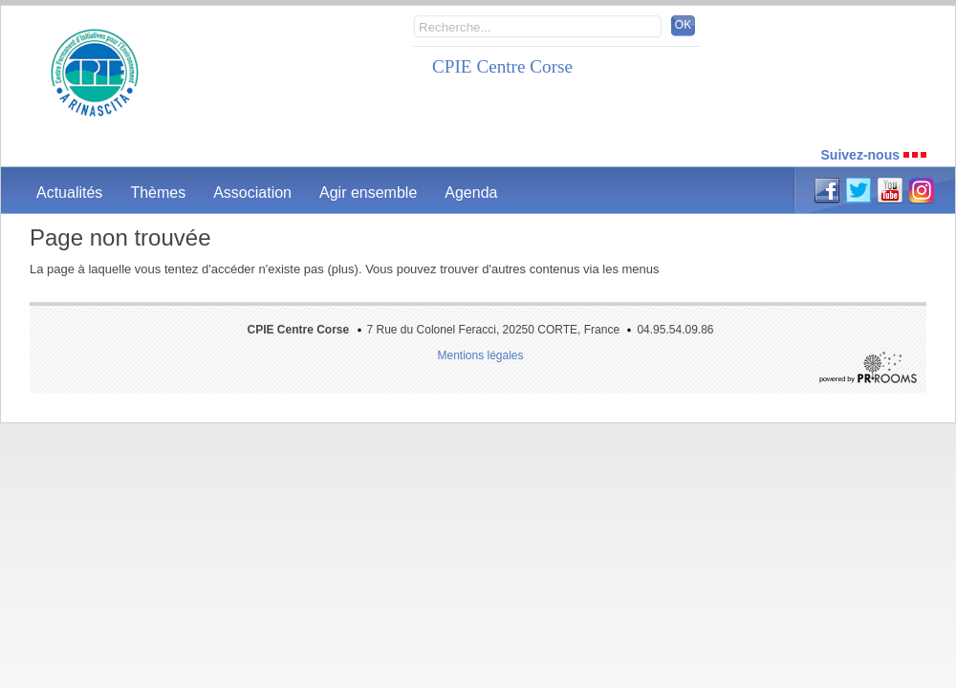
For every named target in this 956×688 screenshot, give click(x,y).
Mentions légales (480, 355)
